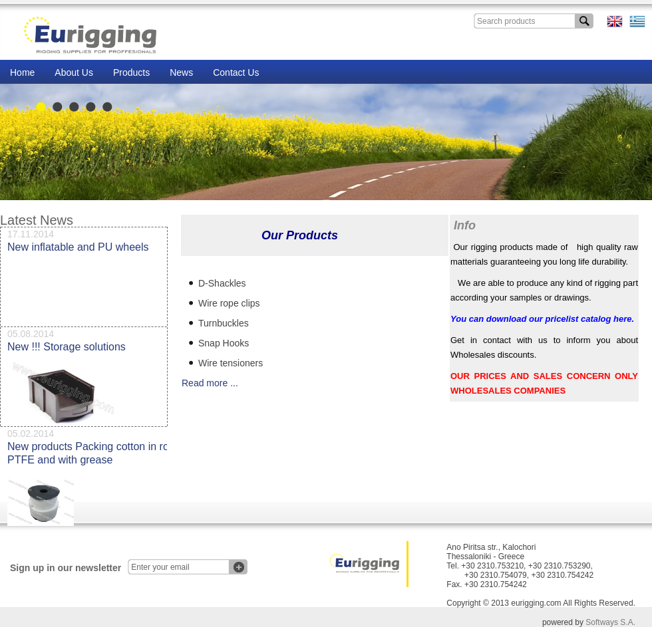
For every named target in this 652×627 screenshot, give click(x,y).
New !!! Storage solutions (66, 350)
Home (22, 72)
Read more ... (210, 383)
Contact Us (236, 72)
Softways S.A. (610, 622)
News (181, 72)
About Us (74, 72)
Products (131, 72)
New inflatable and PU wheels (78, 250)
